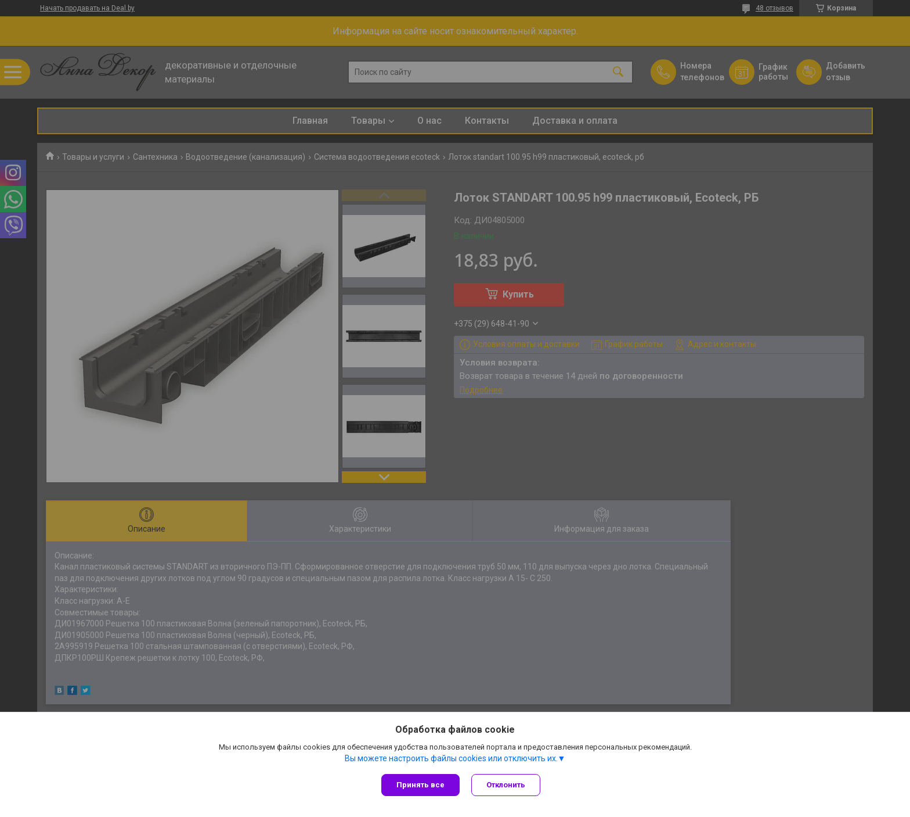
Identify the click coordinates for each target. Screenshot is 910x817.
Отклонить (505, 784)
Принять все (420, 784)
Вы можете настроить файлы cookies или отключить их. (451, 758)
